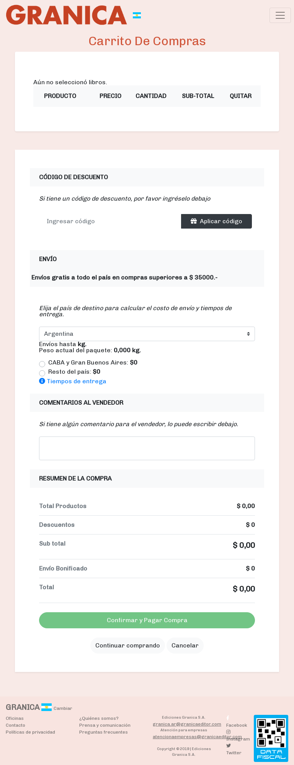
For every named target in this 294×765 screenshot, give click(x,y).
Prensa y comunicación (105, 725)
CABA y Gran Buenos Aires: (92, 363)
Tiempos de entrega (72, 381)
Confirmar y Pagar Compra (147, 620)
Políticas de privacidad (30, 732)
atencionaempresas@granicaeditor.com (197, 736)
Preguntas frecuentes (103, 732)
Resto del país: (74, 372)
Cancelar (185, 645)
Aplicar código (216, 221)
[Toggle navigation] (280, 15)
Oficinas (15, 718)
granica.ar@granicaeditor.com (187, 724)
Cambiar (63, 708)
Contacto (15, 725)
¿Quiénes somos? (99, 718)
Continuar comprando (127, 645)
